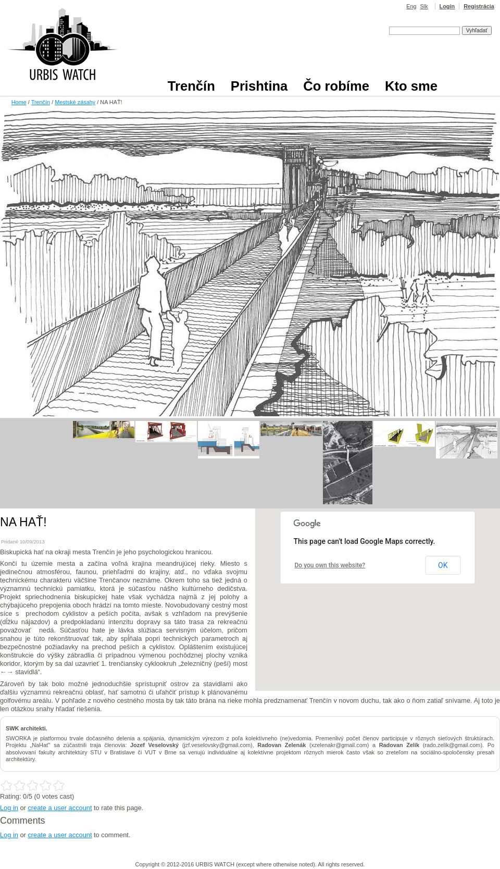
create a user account (60, 808)
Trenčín (40, 102)
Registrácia (479, 6)
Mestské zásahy (75, 102)
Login (447, 6)
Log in (9, 808)
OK (442, 565)
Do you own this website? (330, 565)
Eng (411, 6)
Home (19, 102)
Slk (424, 6)
